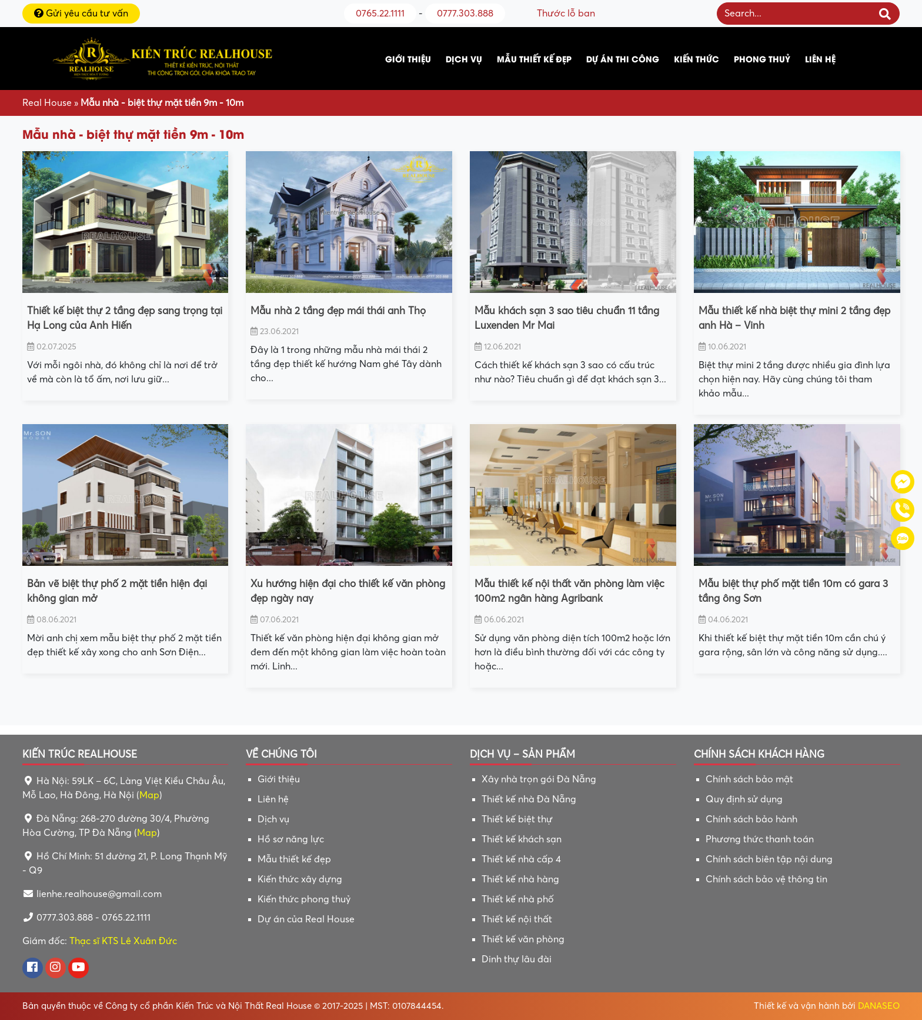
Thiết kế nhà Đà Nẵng (529, 799)
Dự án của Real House (306, 919)
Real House (47, 103)
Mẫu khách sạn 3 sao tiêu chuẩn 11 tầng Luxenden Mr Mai (567, 318)
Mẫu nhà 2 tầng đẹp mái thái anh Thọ (338, 310)
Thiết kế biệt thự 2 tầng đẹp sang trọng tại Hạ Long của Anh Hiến (124, 318)
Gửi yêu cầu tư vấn (81, 13)
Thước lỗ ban (566, 13)
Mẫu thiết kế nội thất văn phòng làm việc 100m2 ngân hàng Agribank (569, 591)
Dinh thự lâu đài (517, 959)
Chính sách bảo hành (751, 819)
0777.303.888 (465, 13)
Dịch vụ (464, 58)
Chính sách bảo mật (749, 779)
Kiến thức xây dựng (300, 879)
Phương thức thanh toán (760, 839)
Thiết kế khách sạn (522, 839)
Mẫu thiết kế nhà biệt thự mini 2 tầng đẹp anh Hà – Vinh (794, 318)
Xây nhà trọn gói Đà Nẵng (539, 779)
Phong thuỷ (762, 58)
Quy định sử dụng (744, 799)
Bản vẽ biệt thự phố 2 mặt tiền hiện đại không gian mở (117, 591)
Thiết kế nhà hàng (520, 879)
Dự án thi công (622, 58)
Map (149, 795)
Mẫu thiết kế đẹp (534, 58)
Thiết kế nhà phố (518, 899)
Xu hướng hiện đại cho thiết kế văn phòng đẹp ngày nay (347, 591)
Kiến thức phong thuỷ (304, 899)
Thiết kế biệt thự (517, 819)
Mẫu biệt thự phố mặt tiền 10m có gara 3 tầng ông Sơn (793, 591)
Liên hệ (820, 58)
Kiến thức (696, 58)
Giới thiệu (408, 58)
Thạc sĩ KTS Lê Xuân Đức (123, 941)
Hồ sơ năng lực (291, 839)
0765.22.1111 (380, 13)
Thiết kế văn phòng (523, 939)
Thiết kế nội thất (517, 919)
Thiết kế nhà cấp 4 (521, 859)
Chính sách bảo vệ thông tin (766, 879)
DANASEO (879, 1006)
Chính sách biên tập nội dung (769, 859)
